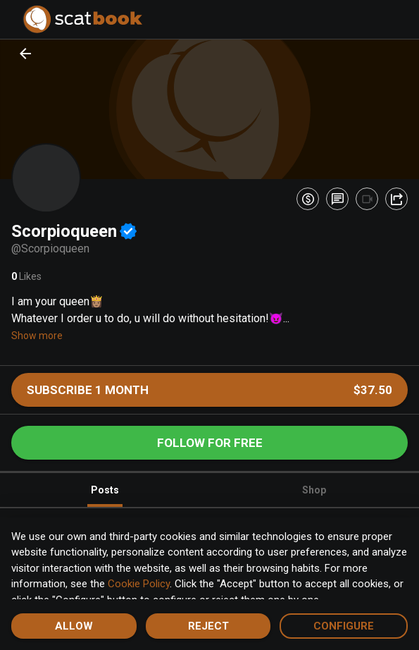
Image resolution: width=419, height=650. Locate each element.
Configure (343, 626)
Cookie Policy (139, 583)
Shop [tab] (314, 490)
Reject (208, 626)
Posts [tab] (105, 496)
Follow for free (210, 443)
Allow (74, 626)
